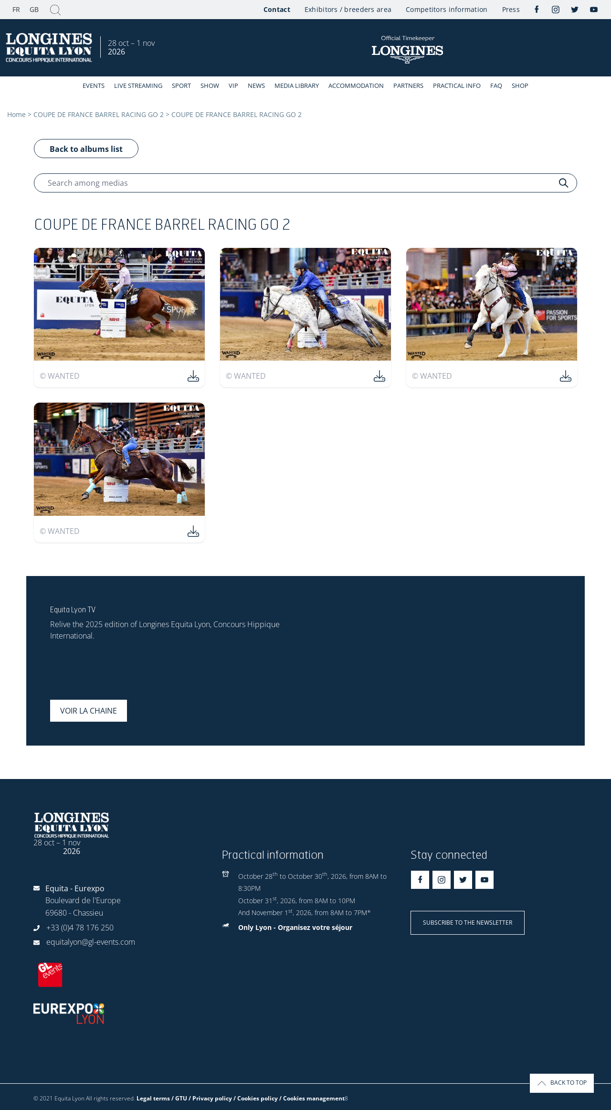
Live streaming (138, 85)
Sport (181, 85)
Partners (408, 85)
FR (16, 9)
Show (209, 85)
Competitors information (446, 9)
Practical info (457, 85)
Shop (520, 85)
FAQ (496, 85)
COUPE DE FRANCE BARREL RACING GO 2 (98, 114)
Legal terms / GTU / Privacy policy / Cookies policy (207, 1098)
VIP (233, 85)
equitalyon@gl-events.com (90, 942)
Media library (296, 85)
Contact (276, 9)
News (256, 85)
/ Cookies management (312, 1098)
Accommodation (356, 85)
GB (34, 9)
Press (511, 9)
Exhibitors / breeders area (348, 9)
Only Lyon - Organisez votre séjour (295, 927)
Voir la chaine (88, 710)
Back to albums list (86, 149)
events (94, 85)
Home (16, 114)
